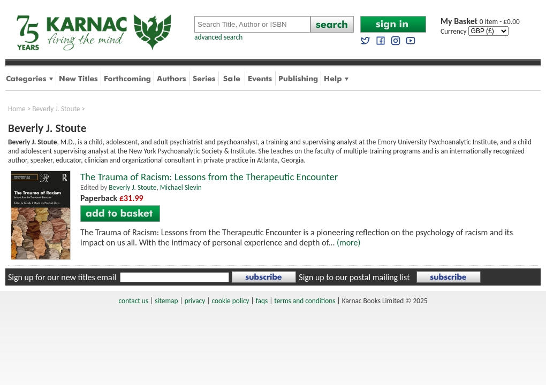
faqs (262, 300)
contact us (133, 300)
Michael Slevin (181, 187)
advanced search (218, 37)
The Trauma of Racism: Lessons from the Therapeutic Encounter (209, 177)
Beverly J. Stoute (56, 108)
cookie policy (230, 300)
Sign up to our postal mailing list (354, 277)
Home (17, 108)
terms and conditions (304, 300)
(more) (348, 242)
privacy (195, 300)
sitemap (166, 300)
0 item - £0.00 (480, 21)
